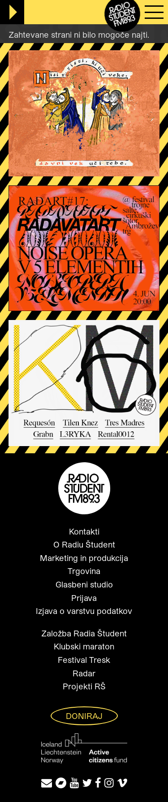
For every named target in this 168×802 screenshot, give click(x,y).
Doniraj (84, 716)
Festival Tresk (84, 660)
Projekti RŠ (84, 686)
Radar (84, 673)
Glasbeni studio (84, 584)
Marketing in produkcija (84, 558)
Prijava (84, 598)
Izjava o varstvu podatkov (84, 611)
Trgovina (84, 571)
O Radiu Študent (84, 544)
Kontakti (84, 531)
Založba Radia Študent (84, 633)
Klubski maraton (84, 646)
